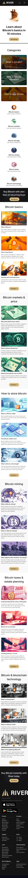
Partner (18, 828)
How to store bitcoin (14, 393)
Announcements (19, 823)
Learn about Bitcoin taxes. (14, 171)
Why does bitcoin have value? (10, 321)
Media (3, 868)
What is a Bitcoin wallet (8, 413)
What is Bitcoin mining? (8, 504)
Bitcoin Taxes (5, 853)
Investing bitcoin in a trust (9, 653)
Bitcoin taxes (14, 169)
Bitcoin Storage (5, 850)
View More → (14, 288)
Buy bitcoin (14, 780)
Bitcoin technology (14, 184)
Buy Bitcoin (14, 199)
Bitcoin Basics (5, 847)
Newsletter (4, 865)
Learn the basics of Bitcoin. (14, 113)
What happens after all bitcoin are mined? (14, 557)
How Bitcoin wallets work (9, 439)
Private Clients (5, 827)
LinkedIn (19, 839)
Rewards (4, 830)
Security (18, 825)
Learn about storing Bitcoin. (14, 142)
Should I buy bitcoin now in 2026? (11, 373)
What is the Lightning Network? (10, 749)
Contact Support (5, 838)
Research (4, 867)
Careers (18, 820)
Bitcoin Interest (5, 822)
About (17, 819)
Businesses (4, 828)
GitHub (19, 840)
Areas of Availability (20, 822)
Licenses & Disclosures (21, 864)
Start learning (14, 39)
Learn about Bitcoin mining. (14, 157)
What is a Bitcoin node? (8, 724)
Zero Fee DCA (5, 823)
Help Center (4, 837)
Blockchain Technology (7, 855)
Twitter (19, 837)
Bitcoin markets (14, 126)
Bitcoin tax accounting (8, 627)
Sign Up (3, 819)
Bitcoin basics (14, 112)
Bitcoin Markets (5, 849)
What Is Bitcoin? (19, 847)
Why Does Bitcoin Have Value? (21, 850)
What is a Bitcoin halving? (9, 531)
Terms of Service (20, 867)
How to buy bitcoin (7, 252)
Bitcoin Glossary (5, 857)
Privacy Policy (19, 865)
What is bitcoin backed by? (9, 348)
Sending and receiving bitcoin (10, 277)
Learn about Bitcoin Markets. (14, 128)
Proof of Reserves (20, 827)
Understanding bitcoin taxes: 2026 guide (13, 601)
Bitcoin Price (4, 825)
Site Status (4, 840)
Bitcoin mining (14, 155)
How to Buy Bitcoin (20, 852)
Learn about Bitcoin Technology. (14, 185)
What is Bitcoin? (6, 227)
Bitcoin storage (14, 141)
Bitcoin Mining (5, 852)
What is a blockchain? (8, 699)
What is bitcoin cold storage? (10, 464)
